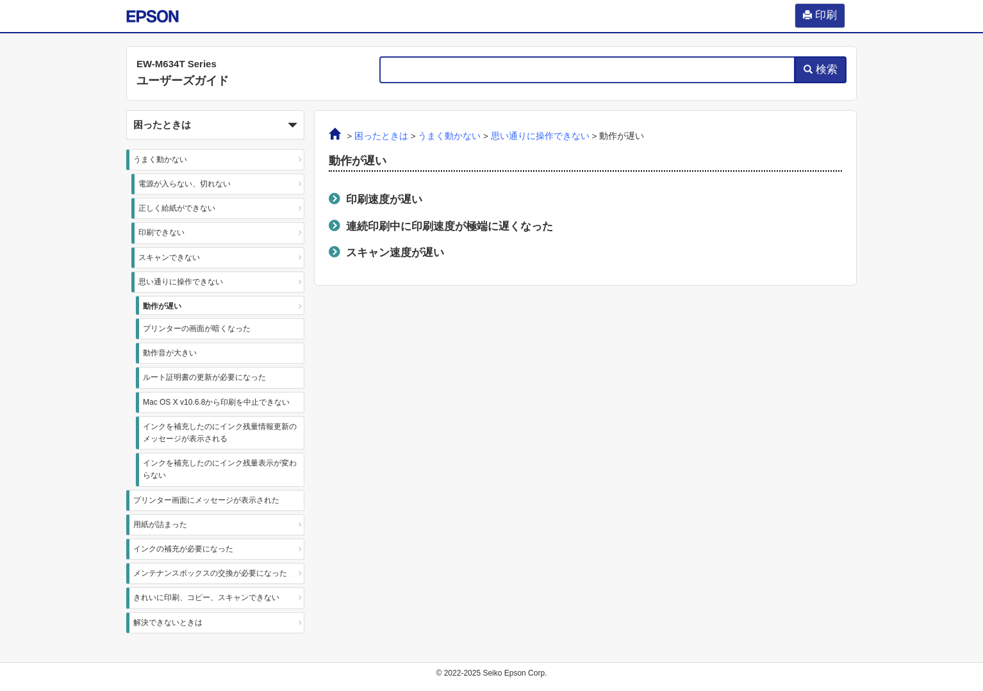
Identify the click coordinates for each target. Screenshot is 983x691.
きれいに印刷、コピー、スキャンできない (206, 597)
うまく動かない (160, 159)
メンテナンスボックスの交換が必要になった (210, 573)
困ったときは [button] (215, 125)
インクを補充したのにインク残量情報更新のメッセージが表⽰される (220, 432)
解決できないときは (167, 622)
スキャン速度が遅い (395, 252)
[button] (215, 125)
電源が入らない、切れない (184, 183)
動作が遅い (162, 306)
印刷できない (161, 232)
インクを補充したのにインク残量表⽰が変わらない (220, 469)
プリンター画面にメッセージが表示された (206, 500)
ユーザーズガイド (182, 80)
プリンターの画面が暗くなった (197, 328)
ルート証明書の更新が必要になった (204, 377)
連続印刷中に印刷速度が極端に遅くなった (449, 226)
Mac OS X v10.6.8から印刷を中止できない (216, 402)
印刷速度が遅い (384, 199)
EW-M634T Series (176, 63)
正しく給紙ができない (176, 208)
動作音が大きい (170, 352)
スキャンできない (169, 257)
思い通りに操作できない (180, 281)
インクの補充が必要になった (183, 548)
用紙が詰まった (160, 524)
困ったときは (381, 136)
